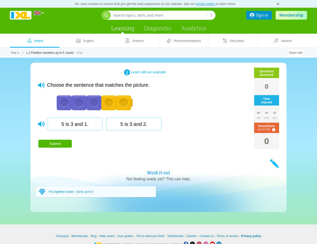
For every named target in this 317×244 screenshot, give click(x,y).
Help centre (106, 236)
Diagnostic (157, 28)
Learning (122, 28)
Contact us (207, 236)
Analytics (193, 28)
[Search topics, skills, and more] (160, 15)
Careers (191, 236)
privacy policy (205, 4)
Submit (55, 143)
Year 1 (15, 52)
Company (62, 236)
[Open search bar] (106, 15)
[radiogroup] (136, 126)
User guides (125, 236)
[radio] (75, 124)
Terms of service (227, 236)
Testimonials (175, 236)
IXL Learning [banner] (20, 15)
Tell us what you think (150, 236)
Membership (291, 15)
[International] (39, 13)
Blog (94, 236)
